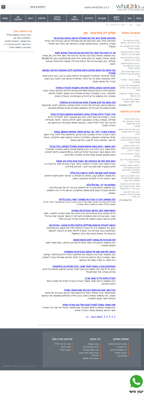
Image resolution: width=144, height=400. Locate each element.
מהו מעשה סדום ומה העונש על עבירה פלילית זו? (129, 73)
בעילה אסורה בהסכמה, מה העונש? (129, 94)
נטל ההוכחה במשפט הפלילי (18, 35)
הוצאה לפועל (121, 353)
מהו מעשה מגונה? (91, 350)
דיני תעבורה (122, 347)
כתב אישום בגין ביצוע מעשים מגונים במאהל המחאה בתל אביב (130, 178)
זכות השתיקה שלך (91, 347)
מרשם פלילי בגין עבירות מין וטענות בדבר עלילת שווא (129, 87)
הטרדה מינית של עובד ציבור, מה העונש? (130, 58)
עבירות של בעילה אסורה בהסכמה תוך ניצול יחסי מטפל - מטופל (131, 122)
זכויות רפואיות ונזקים (118, 344)
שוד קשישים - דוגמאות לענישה (17, 41)
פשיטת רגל (122, 356)
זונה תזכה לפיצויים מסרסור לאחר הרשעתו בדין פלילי (130, 194)
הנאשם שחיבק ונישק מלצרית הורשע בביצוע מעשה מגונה (130, 139)
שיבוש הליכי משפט (91, 358)
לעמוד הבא (97, 316)
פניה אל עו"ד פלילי (63, 344)
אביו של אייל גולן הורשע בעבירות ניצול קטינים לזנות (129, 131)
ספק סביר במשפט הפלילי (19, 47)
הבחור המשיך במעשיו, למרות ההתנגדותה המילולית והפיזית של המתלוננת (130, 168)
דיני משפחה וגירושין (118, 350)
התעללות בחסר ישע (21, 38)
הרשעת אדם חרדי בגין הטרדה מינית (130, 160)
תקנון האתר (65, 350)
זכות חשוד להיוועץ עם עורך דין (17, 44)
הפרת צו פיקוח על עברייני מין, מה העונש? (130, 41)
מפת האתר (66, 347)
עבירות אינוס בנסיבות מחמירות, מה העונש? (130, 53)
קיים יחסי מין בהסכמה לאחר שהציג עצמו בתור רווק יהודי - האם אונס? (129, 186)
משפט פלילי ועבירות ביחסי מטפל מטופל (131, 100)
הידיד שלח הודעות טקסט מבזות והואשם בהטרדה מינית (131, 147)
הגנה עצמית (93, 344)
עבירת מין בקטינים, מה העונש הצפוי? (130, 47)
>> (87, 316)
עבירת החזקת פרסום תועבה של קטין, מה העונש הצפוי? (130, 65)
